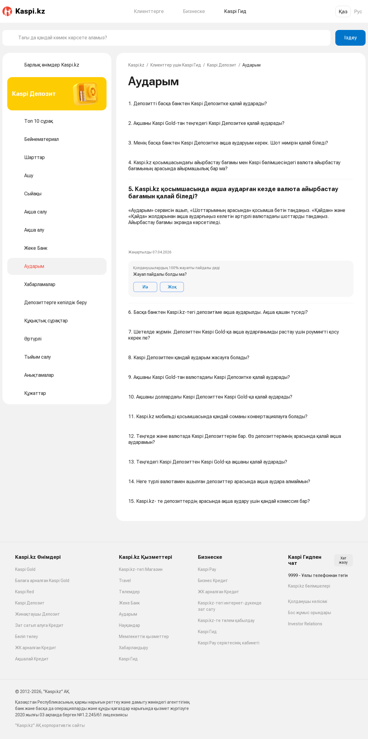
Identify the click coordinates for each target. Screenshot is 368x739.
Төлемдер (129, 591)
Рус (358, 11)
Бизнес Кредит (213, 580)
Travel (125, 580)
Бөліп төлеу (26, 636)
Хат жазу (343, 560)
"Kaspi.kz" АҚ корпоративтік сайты (50, 725)
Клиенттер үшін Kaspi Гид (175, 65)
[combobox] (172, 38)
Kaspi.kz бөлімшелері (309, 586)
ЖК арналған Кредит (35, 647)
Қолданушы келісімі (307, 601)
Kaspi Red (24, 591)
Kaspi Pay (207, 569)
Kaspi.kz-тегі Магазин (141, 569)
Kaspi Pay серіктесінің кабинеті (228, 642)
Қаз (343, 11)
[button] (240, 241)
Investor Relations (305, 623)
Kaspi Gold (25, 569)
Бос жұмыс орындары (309, 612)
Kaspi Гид (128, 658)
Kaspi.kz (136, 65)
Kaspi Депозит (221, 65)
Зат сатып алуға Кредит (39, 625)
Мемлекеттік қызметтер (144, 636)
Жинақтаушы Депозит (37, 614)
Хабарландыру (133, 647)
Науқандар (129, 625)
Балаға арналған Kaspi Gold (42, 580)
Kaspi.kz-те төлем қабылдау (226, 620)
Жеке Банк (129, 603)
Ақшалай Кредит (32, 658)
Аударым (128, 614)
